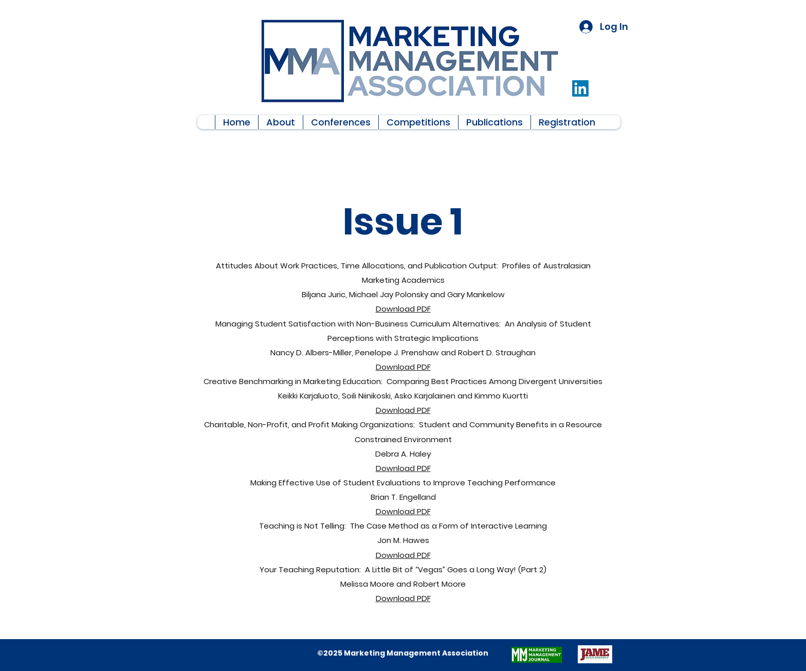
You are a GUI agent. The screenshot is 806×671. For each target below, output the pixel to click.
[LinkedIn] (580, 88)
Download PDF (403, 308)
